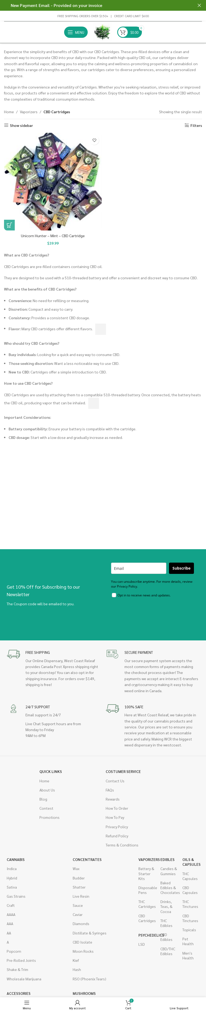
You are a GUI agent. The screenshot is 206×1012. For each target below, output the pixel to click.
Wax (76, 868)
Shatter (79, 887)
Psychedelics (146, 935)
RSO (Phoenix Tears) (89, 978)
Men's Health (188, 955)
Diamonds (81, 923)
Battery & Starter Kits (146, 873)
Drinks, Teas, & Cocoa (166, 906)
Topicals (189, 929)
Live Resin (81, 896)
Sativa (12, 887)
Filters (196, 125)
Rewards (113, 799)
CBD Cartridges (146, 918)
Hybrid (12, 877)
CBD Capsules (190, 890)
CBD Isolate (82, 942)
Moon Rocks (83, 951)
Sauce (78, 905)
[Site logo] (102, 31)
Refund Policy (117, 835)
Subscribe (181, 568)
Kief (76, 960)
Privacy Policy (117, 826)
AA (9, 932)
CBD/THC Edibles (167, 951)
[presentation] (152, 615)
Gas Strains (16, 896)
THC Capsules (190, 876)
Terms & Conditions (122, 844)
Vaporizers (29, 111)
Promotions (49, 817)
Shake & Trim (17, 969)
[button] (9, 225)
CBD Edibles (166, 937)
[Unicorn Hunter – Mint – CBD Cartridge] (53, 181)
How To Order (117, 808)
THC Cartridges (146, 904)
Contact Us (115, 780)
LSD (141, 944)
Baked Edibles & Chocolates (168, 887)
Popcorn (14, 951)
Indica (12, 868)
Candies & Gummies (168, 871)
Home (9, 111)
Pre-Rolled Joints (21, 960)
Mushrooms (81, 993)
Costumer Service (123, 771)
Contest (46, 808)
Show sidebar (21, 125)
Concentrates (87, 859)
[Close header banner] (199, 5)
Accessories (19, 993)
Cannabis (16, 859)
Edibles (167, 859)
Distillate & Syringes (89, 932)
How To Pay (115, 817)
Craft (11, 905)
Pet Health (188, 941)
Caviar (78, 914)
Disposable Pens (146, 890)
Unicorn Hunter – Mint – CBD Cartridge (53, 235)
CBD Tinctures (190, 918)
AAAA (11, 914)
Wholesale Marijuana (24, 978)
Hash (77, 969)
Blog (43, 799)
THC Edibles (166, 923)
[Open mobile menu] (75, 32)
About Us (47, 789)
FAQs (110, 789)
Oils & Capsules (190, 862)
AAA (10, 923)
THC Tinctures (190, 904)
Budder (79, 877)
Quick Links (50, 771)
